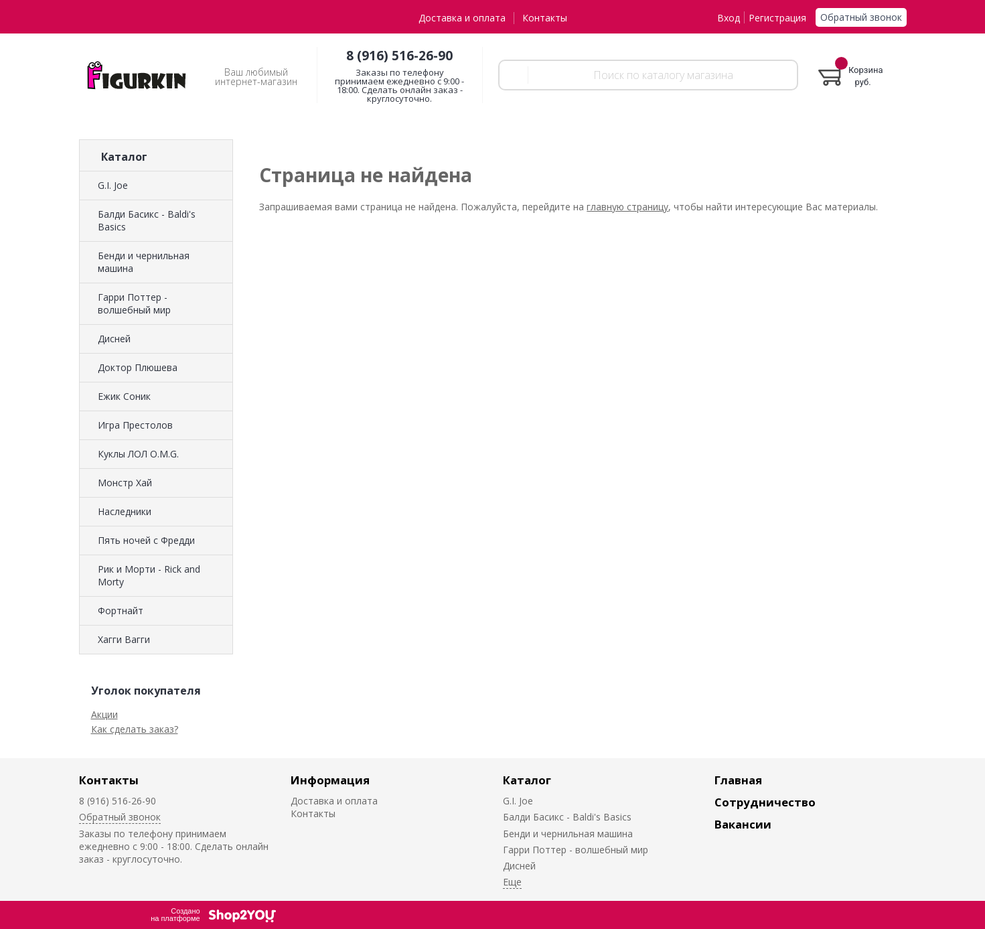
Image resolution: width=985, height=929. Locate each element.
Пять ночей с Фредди (146, 540)
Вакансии (742, 824)
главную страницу (627, 206)
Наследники (124, 511)
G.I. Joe (113, 185)
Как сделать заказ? (134, 729)
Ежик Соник (124, 396)
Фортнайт (120, 610)
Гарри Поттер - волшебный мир (134, 303)
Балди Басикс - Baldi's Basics (147, 220)
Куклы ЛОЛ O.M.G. (138, 453)
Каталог (527, 780)
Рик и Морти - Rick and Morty (149, 575)
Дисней (114, 338)
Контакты (544, 17)
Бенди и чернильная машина (144, 262)
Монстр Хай (125, 482)
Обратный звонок (861, 17)
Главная (738, 780)
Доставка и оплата (462, 17)
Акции (104, 714)
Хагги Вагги (124, 639)
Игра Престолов (135, 425)
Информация (330, 780)
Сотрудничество (765, 802)
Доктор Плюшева (137, 367)
